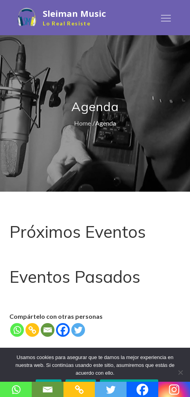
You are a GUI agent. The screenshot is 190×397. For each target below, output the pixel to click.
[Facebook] (63, 330)
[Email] (47, 330)
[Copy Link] (32, 330)
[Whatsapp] (17, 330)
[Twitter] (78, 330)
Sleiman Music (74, 13)
